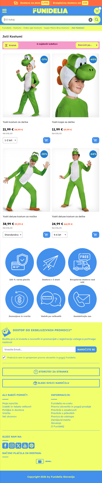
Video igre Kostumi (32, 28)
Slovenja (56, 423)
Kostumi (17, 28)
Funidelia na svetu (62, 403)
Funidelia (6, 28)
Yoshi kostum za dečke (15, 122)
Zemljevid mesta (60, 419)
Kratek (12, 45)
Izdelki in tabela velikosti (16, 406)
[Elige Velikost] (10, 140)
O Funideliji (57, 426)
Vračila (6, 413)
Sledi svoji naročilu (51, 383)
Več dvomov (9, 416)
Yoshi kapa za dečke (63, 122)
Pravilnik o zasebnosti (63, 409)
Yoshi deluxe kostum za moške (20, 216)
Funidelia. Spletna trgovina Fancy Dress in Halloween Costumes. (50, 10)
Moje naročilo (10, 403)
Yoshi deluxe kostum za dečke (68, 216)
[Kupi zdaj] (46, 140)
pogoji (62, 357)
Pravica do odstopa (62, 416)
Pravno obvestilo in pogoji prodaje (71, 406)
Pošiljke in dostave (13, 409)
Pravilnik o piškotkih (63, 413)
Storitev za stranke (51, 372)
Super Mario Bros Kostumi (56, 28)
